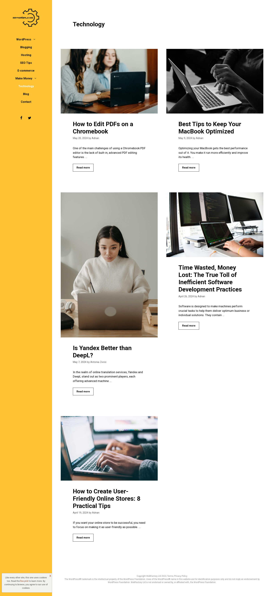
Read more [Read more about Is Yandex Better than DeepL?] (83, 391)
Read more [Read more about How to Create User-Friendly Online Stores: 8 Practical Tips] (83, 537)
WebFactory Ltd (154, 576)
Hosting (26, 55)
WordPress (27, 39)
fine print (24, 581)
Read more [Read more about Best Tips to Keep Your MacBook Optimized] (189, 167)
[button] (35, 39)
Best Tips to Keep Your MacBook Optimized (209, 128)
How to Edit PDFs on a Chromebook (103, 128)
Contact (26, 101)
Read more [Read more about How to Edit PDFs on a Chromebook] (83, 167)
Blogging (26, 47)
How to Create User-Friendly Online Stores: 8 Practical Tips (106, 499)
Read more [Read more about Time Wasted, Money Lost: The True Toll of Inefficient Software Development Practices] (189, 325)
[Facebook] (21, 118)
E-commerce (26, 70)
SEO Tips (26, 62)
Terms (170, 576)
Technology (26, 86)
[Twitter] (29, 118)
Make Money (27, 78)
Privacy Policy (180, 576)
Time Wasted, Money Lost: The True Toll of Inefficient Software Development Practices (210, 278)
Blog (26, 94)
